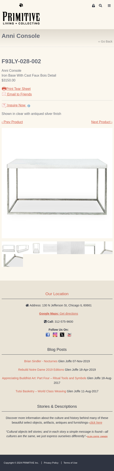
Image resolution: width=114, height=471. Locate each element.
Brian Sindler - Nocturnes (40, 361)
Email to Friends (17, 94)
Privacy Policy (51, 462)
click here (96, 422)
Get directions (58, 313)
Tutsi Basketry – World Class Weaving (41, 391)
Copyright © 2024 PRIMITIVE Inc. (21, 462)
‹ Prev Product (12, 122)
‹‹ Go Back (105, 41)
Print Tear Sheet (16, 89)
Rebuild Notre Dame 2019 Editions (41, 369)
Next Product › (102, 122)
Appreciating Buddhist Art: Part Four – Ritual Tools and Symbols (44, 378)
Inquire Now (14, 105)
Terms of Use (70, 462)
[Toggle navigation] (109, 5)
